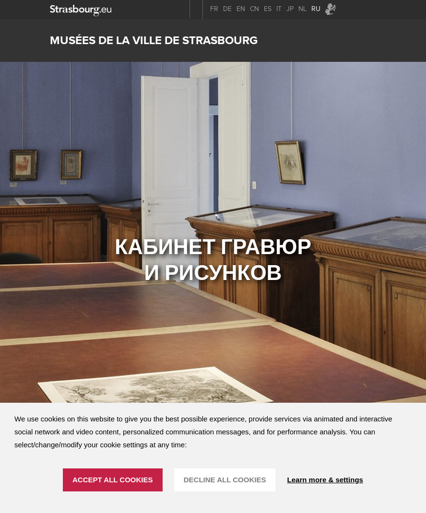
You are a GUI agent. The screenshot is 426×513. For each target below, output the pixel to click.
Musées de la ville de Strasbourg (154, 40)
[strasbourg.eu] (80, 9)
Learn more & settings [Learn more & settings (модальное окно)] (325, 480)
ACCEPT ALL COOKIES (112, 480)
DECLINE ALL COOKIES (225, 480)
